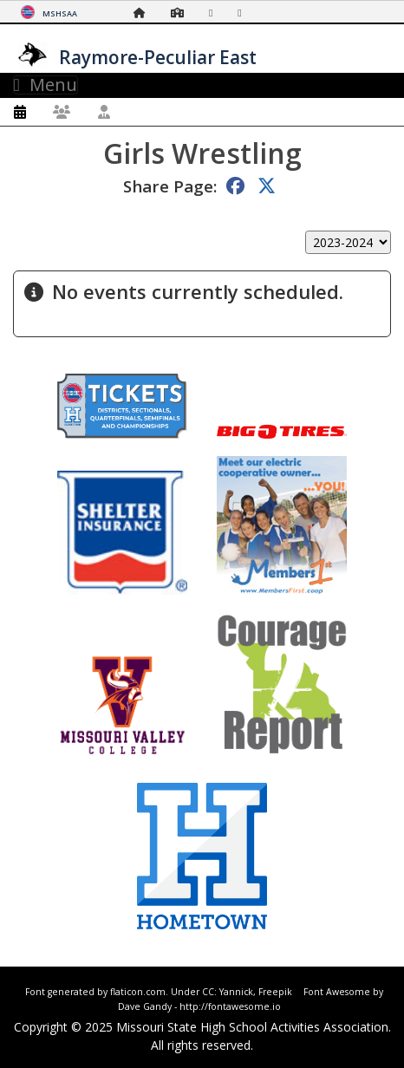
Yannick (236, 992)
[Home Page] (144, 12)
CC (208, 992)
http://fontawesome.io (230, 1006)
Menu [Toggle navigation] (45, 84)
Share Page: (170, 186)
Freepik (275, 992)
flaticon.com (138, 992)
